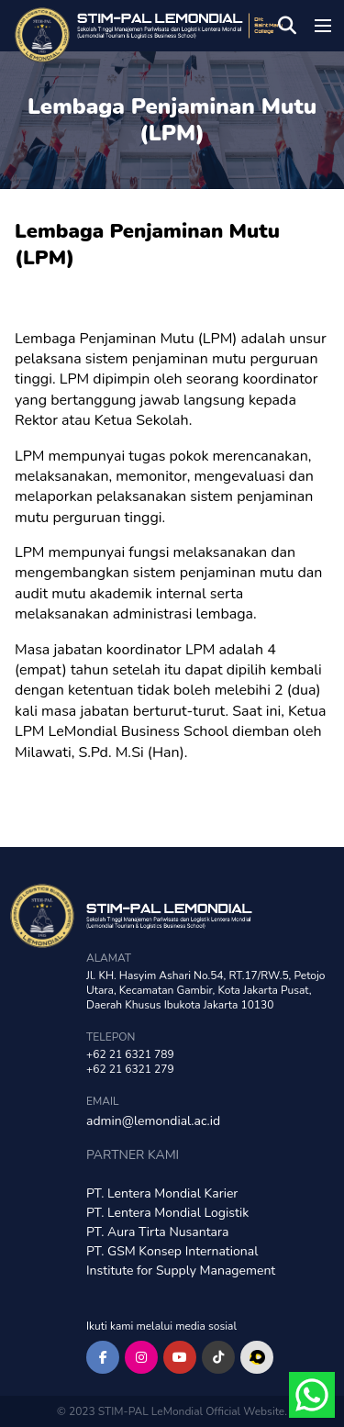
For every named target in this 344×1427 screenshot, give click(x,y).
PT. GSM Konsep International (172, 1251)
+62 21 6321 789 (130, 1054)
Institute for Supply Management (180, 1270)
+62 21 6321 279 (130, 1069)
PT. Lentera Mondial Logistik (167, 1212)
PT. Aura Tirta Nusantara (157, 1232)
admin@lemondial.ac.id (153, 1121)
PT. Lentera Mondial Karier (162, 1193)
